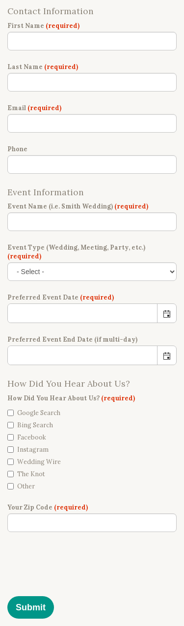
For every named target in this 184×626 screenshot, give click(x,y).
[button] (166, 313)
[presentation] (82, 570)
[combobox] (83, 313)
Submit (31, 607)
